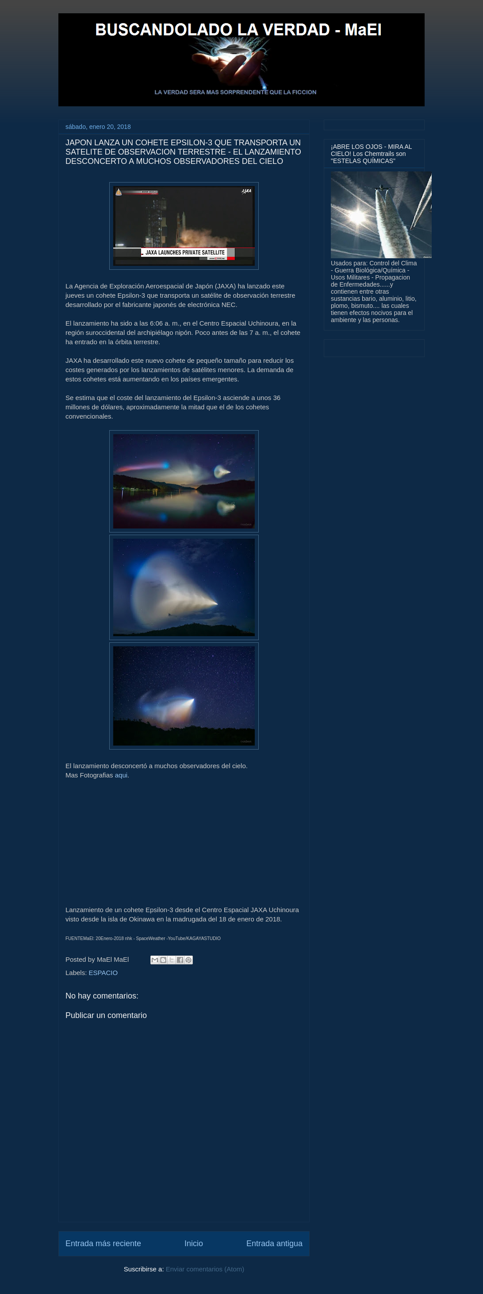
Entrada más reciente (103, 1243)
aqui (121, 775)
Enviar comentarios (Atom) (205, 1269)
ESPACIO (103, 972)
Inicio (193, 1243)
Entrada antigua (274, 1243)
